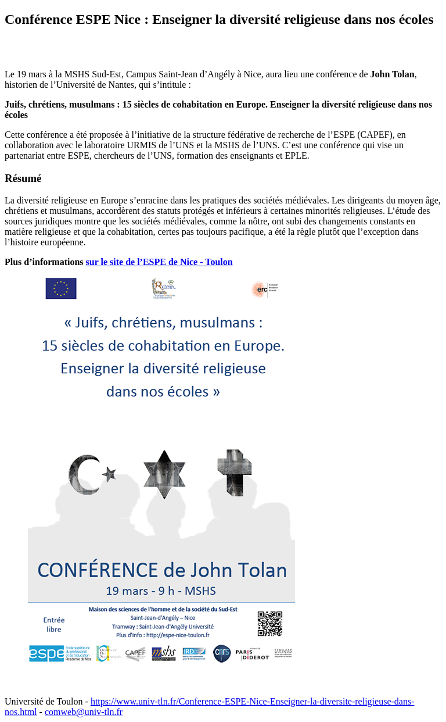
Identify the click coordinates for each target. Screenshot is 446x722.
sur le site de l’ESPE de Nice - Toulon (159, 262)
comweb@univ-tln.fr (84, 712)
